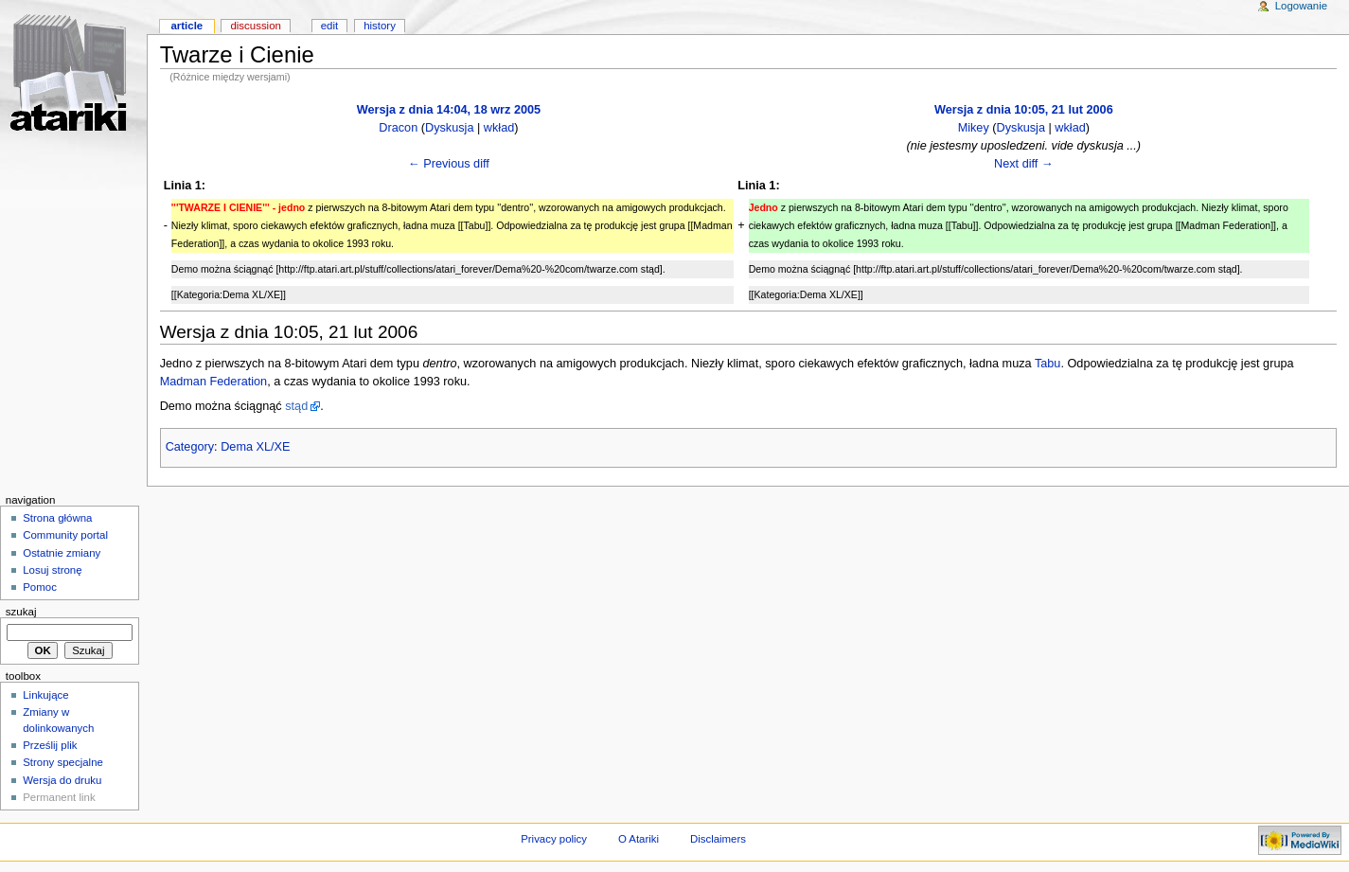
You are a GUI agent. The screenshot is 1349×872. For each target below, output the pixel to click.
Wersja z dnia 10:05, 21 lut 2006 (1023, 109)
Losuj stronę (52, 570)
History (380, 25)
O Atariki (638, 839)
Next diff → (1024, 163)
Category (190, 447)
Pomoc (40, 587)
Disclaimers (718, 839)
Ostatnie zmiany (61, 553)
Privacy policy (554, 839)
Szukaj (21, 611)
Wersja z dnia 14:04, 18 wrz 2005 (449, 109)
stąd (296, 406)
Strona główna (57, 518)
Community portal (65, 535)
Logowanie (1301, 5)
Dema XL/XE (255, 447)
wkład (499, 127)
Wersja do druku (62, 780)
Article (186, 25)
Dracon (398, 127)
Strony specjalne (63, 762)
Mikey (973, 127)
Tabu (1048, 363)
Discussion (255, 25)
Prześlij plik (50, 745)
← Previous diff (448, 163)
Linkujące (45, 695)
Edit (329, 25)
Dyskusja (449, 127)
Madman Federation (214, 381)
